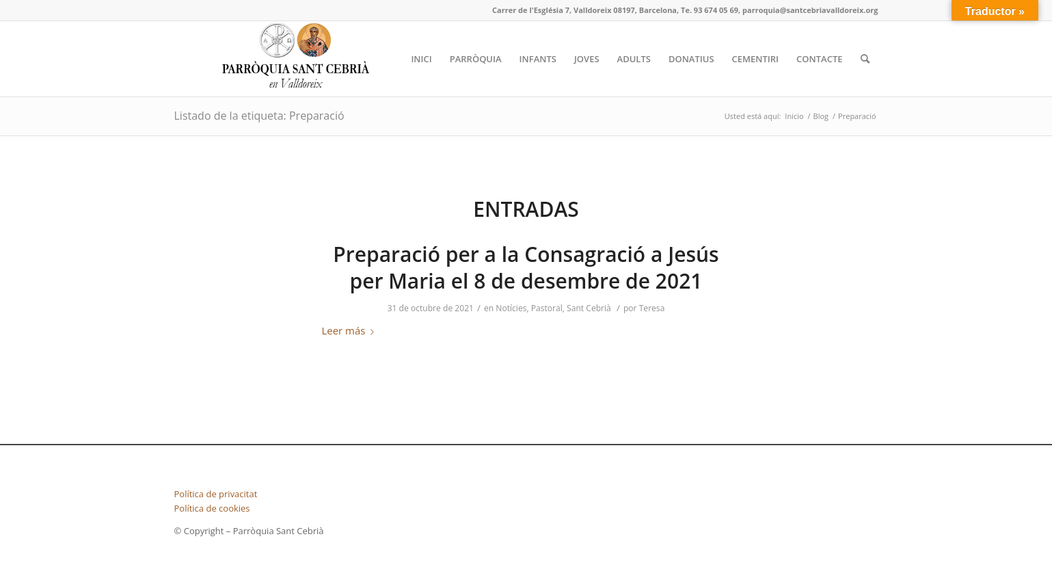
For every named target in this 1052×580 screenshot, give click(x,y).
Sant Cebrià (589, 308)
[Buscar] (865, 58)
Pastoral (547, 308)
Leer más (351, 330)
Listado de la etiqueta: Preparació (259, 115)
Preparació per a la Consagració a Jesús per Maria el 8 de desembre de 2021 (525, 267)
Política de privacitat (216, 494)
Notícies (511, 308)
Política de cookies (212, 508)
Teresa (652, 308)
